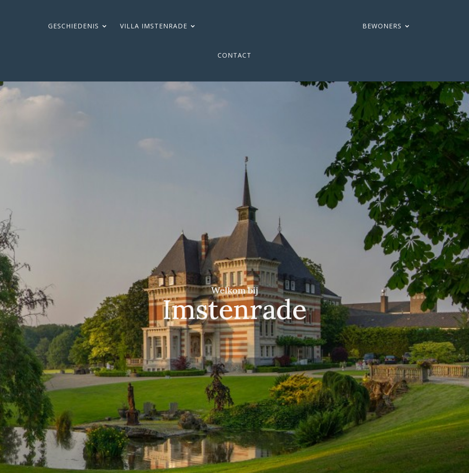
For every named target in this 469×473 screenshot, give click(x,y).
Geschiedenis (73, 26)
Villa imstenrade (153, 26)
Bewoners (382, 26)
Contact (234, 55)
